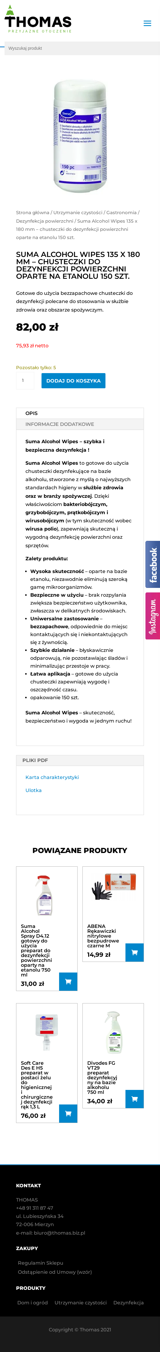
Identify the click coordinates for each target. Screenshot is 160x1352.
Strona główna (32, 212)
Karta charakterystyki (52, 777)
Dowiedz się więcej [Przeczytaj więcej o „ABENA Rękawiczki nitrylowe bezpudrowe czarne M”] (134, 952)
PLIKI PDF (35, 760)
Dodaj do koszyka (73, 381)
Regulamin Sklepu (40, 1263)
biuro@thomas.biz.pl (59, 1233)
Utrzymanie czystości (77, 212)
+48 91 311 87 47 (34, 1208)
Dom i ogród (32, 1303)
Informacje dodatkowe (59, 424)
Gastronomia (121, 212)
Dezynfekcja (128, 1303)
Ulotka (33, 790)
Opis (31, 413)
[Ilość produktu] (25, 380)
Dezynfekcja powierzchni (44, 221)
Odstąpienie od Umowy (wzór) (55, 1272)
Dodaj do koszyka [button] (68, 982)
